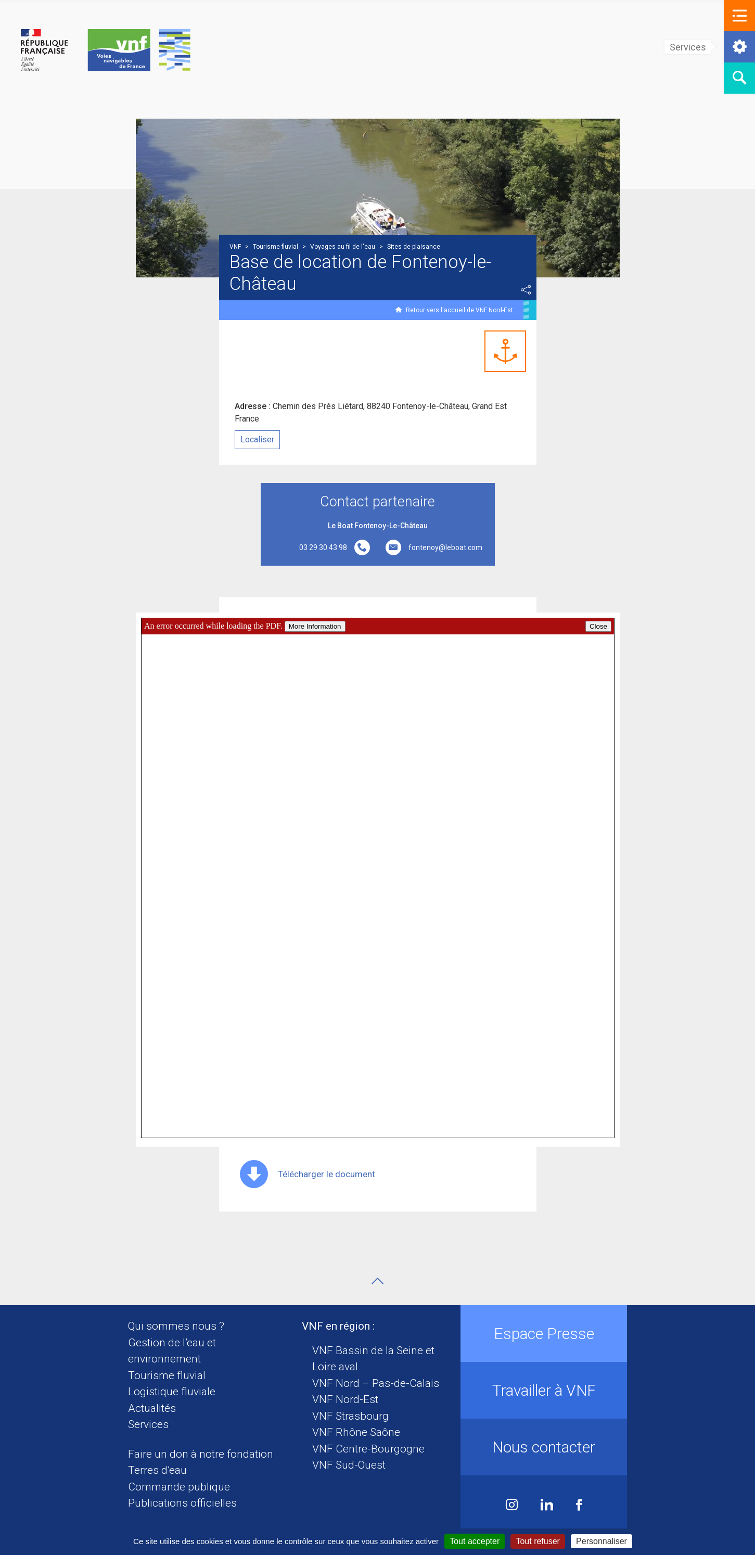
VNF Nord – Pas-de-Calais (375, 1383)
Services (148, 1424)
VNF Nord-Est (345, 1399)
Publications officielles (182, 1503)
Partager (526, 289)
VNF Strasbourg (350, 1416)
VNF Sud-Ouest (349, 1465)
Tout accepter (475, 1541)
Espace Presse (544, 1333)
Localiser (257, 439)
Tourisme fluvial (167, 1375)
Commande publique (179, 1487)
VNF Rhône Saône (356, 1432)
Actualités (152, 1408)
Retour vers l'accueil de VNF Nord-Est (459, 310)
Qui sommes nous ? (176, 1326)
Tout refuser (537, 1541)
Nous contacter (543, 1447)
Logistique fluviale (171, 1391)
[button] (739, 15)
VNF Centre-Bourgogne (368, 1449)
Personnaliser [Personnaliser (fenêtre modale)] (601, 1541)
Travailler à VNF (544, 1390)
